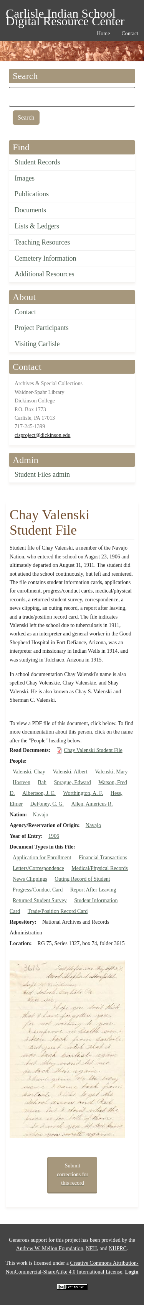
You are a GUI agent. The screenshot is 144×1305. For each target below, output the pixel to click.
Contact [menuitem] (129, 33)
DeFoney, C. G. (47, 804)
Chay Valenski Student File (93, 750)
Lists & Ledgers (37, 226)
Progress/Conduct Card (38, 890)
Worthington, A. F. (83, 793)
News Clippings (30, 879)
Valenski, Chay (29, 772)
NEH (91, 1248)
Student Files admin (42, 474)
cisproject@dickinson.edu (42, 435)
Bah (42, 782)
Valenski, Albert (70, 772)
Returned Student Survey (40, 900)
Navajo (40, 814)
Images (25, 178)
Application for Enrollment (42, 857)
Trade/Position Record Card (58, 911)
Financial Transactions (103, 857)
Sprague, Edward (72, 782)
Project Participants (41, 328)
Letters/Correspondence (38, 868)
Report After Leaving (93, 890)
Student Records (37, 162)
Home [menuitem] (103, 33)
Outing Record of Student (82, 879)
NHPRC (118, 1248)
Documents (30, 210)
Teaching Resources (42, 242)
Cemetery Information (45, 258)
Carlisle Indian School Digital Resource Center (65, 15)
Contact (25, 312)
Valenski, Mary (111, 772)
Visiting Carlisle (37, 344)
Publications (32, 194)
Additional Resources (44, 274)
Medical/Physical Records (99, 868)
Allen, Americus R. (92, 804)
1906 (53, 836)
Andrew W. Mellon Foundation (49, 1248)
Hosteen (21, 782)
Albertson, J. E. (39, 793)
